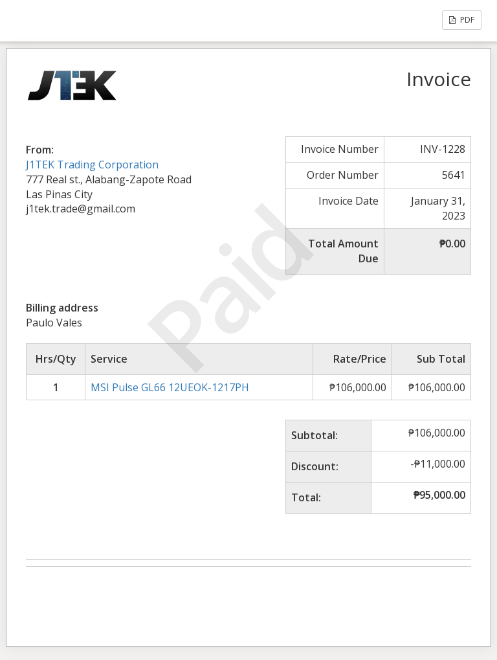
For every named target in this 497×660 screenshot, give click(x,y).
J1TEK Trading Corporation (92, 164)
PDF (461, 19)
